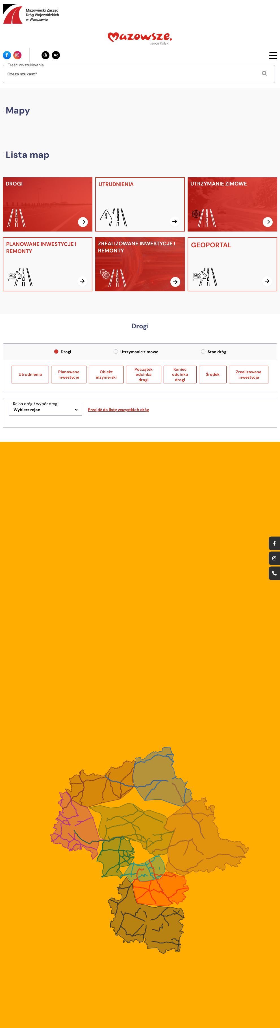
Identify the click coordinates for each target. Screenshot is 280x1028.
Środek (213, 374)
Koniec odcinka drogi (180, 374)
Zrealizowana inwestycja (248, 374)
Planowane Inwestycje (68, 374)
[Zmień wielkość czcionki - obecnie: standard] (56, 55)
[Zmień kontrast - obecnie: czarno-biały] (46, 55)
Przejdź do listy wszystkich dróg (118, 409)
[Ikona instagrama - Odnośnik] (17, 55)
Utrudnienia (30, 374)
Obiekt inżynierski (106, 374)
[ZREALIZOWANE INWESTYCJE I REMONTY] (140, 264)
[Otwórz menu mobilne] (273, 55)
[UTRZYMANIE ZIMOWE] (232, 204)
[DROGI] (47, 204)
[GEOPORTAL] (232, 264)
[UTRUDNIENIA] (140, 204)
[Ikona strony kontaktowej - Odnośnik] (274, 573)
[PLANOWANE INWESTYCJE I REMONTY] (47, 264)
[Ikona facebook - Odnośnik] (7, 55)
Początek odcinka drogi (143, 374)
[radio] (56, 351)
